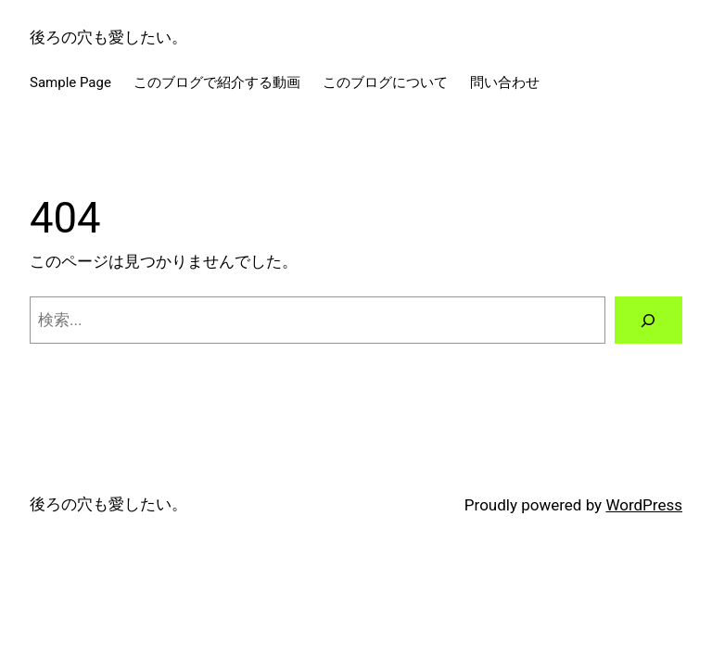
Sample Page (70, 82)
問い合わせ (505, 82)
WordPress (643, 505)
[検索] (648, 320)
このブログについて (385, 82)
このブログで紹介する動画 (217, 82)
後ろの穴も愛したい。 (108, 37)
